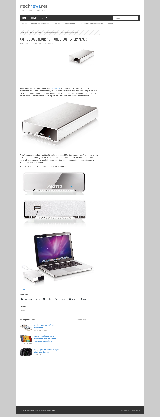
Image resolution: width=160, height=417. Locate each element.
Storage (38, 32)
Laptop (57, 23)
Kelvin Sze (26, 43)
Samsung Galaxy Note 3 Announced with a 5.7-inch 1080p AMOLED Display (45, 338)
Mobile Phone (70, 23)
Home (24, 18)
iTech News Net (26, 32)
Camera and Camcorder (40, 23)
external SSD (56, 88)
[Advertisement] (94, 7)
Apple (24, 23)
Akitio (22, 290)
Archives (45, 18)
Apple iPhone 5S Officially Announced (44, 326)
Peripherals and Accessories (91, 23)
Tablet (110, 23)
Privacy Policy (51, 410)
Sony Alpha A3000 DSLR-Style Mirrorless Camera (46, 351)
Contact (34, 18)
